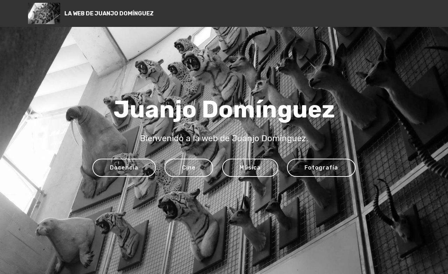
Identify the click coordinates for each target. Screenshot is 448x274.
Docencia (124, 167)
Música (250, 167)
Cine (189, 167)
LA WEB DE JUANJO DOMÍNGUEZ (109, 13)
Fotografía (321, 167)
